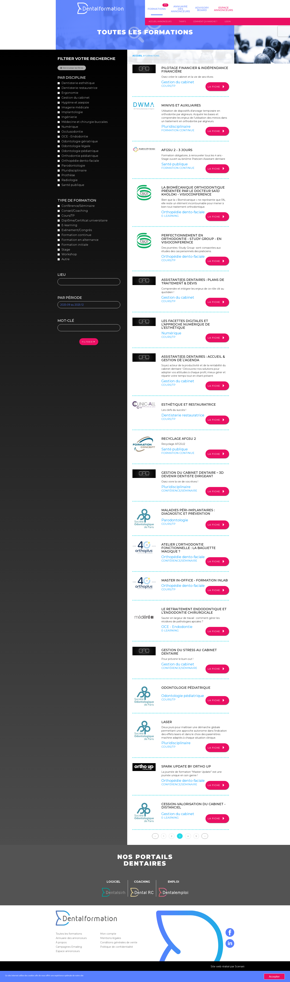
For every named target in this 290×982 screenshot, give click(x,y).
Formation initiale (75, 245)
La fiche (214, 87)
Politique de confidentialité (117, 957)
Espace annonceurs (68, 961)
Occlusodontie (72, 132)
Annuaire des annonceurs (180, 9)
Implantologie (72, 112)
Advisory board (202, 9)
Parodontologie (73, 166)
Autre (66, 259)
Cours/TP (68, 216)
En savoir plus (123, 976)
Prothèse (68, 175)
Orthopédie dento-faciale (80, 161)
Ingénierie (69, 117)
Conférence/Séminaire (78, 206)
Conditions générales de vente (119, 952)
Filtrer (87, 342)
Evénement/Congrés (77, 230)
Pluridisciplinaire (74, 170)
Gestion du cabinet (76, 98)
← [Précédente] (155, 846)
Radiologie (70, 180)
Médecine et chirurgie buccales (85, 122)
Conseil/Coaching (75, 211)
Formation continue (76, 235)
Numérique (70, 127)
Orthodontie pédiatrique (80, 156)
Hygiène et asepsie (75, 103)
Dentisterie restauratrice (79, 88)
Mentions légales (111, 948)
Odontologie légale (76, 146)
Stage (66, 250)
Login (228, 21)
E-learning (69, 225)
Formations (157, 8)
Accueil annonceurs (160, 21)
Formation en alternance (80, 240)
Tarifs (182, 21)
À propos (61, 952)
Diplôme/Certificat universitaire (85, 221)
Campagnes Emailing (69, 957)
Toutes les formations (69, 944)
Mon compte (108, 944)
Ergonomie (70, 93)
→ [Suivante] (205, 846)
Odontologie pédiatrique (80, 151)
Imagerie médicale (75, 107)
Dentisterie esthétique (78, 83)
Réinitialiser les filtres (73, 68)
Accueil (137, 56)
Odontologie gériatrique (80, 141)
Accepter (274, 976)
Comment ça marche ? (205, 21)
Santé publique (73, 185)
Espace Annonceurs (223, 9)
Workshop (69, 254)
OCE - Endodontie (75, 137)
